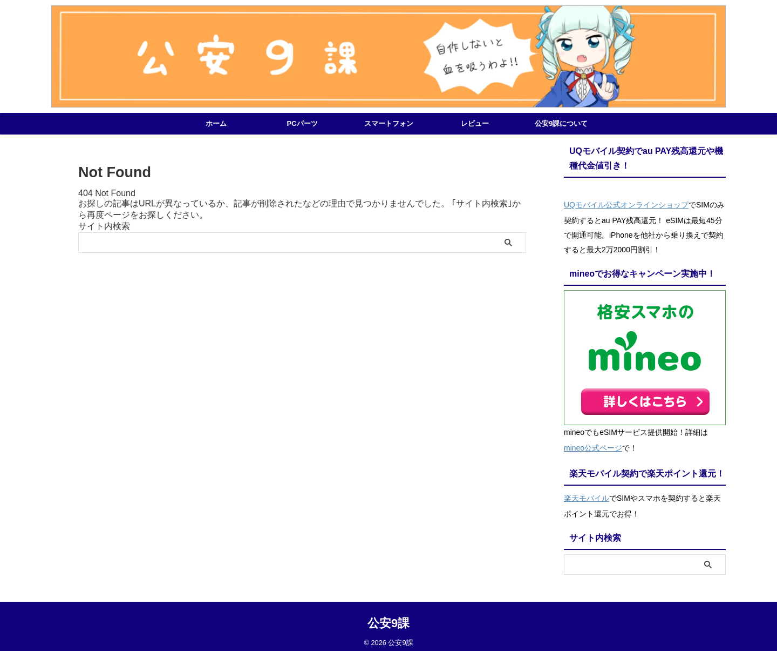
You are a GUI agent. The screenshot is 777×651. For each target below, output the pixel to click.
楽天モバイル (586, 492)
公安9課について (561, 123)
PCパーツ (302, 123)
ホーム (216, 123)
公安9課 (388, 616)
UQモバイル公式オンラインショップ (626, 203)
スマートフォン (388, 123)
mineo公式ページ (593, 444)
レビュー (475, 123)
